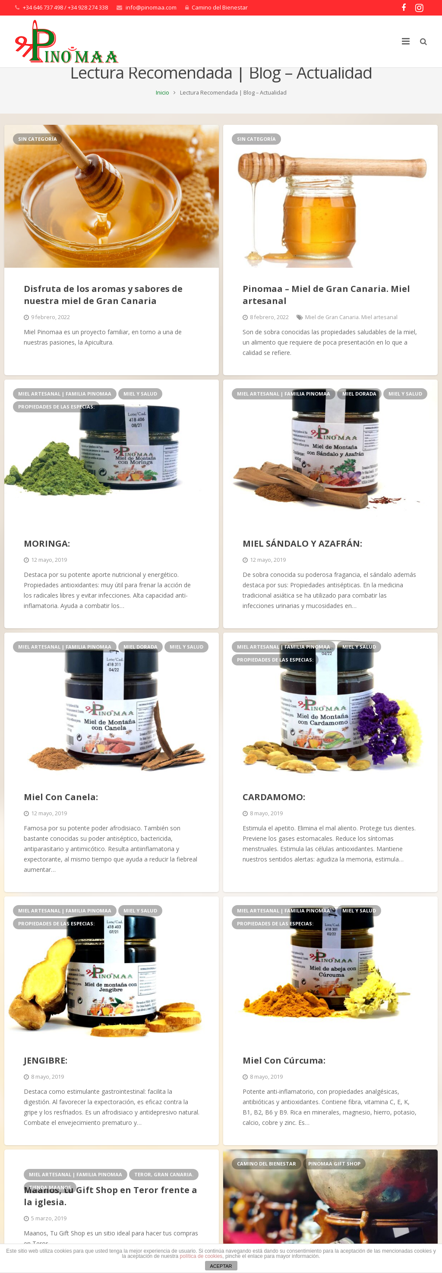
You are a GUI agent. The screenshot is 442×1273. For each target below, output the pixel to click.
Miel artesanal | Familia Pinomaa (64, 415)
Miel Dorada (359, 415)
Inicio (162, 113)
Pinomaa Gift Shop (334, 1185)
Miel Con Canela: (61, 818)
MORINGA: (47, 565)
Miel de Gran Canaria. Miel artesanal (351, 338)
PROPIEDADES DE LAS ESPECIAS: (56, 428)
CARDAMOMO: (274, 818)
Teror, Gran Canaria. (163, 1196)
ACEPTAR (221, 1266)
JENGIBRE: (45, 1082)
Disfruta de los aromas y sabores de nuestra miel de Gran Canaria (103, 316)
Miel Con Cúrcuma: (284, 1082)
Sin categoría (37, 160)
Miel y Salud (140, 415)
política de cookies (201, 1256)
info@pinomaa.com (151, 7)
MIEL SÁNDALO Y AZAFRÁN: (302, 565)
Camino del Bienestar (220, 7)
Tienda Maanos (50, 1209)
